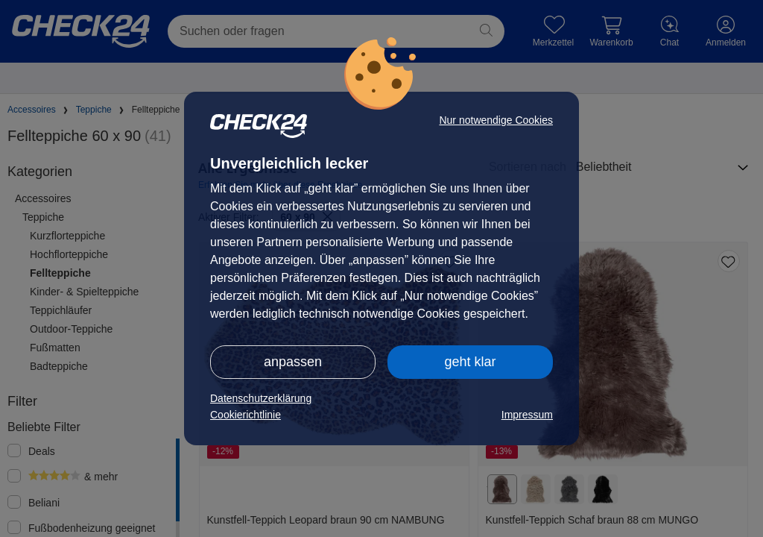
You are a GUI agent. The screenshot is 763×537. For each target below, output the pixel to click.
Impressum (527, 415)
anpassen (293, 361)
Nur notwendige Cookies (496, 120)
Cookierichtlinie (245, 415)
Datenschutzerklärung (260, 398)
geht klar (470, 361)
